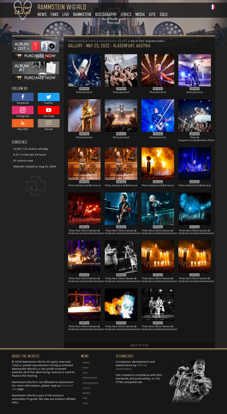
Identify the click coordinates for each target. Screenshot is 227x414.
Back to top (139, 345)
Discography (106, 14)
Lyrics (126, 14)
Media (140, 14)
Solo (164, 14)
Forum (48, 125)
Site (152, 14)
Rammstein (82, 14)
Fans (55, 14)
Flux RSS (23, 125)
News (42, 14)
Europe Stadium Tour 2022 (113, 41)
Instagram (23, 111)
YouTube (48, 111)
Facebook (23, 98)
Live (65, 14)
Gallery (92, 41)
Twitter (48, 98)
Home (71, 41)
